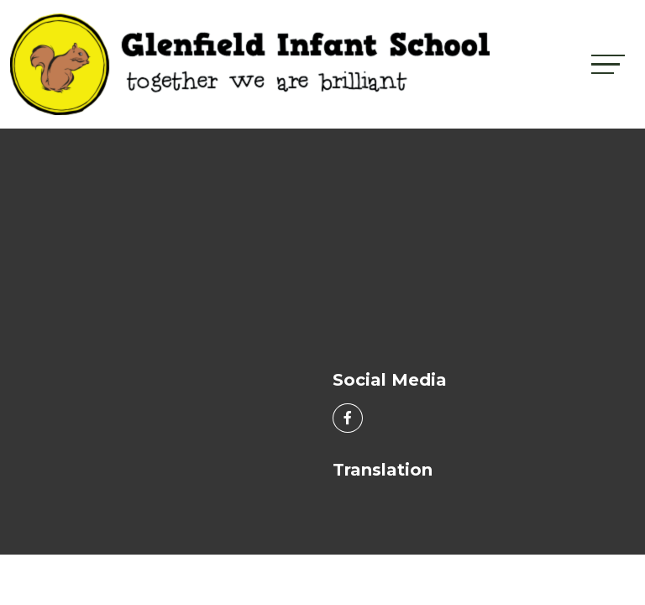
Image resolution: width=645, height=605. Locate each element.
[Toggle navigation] (608, 64)
